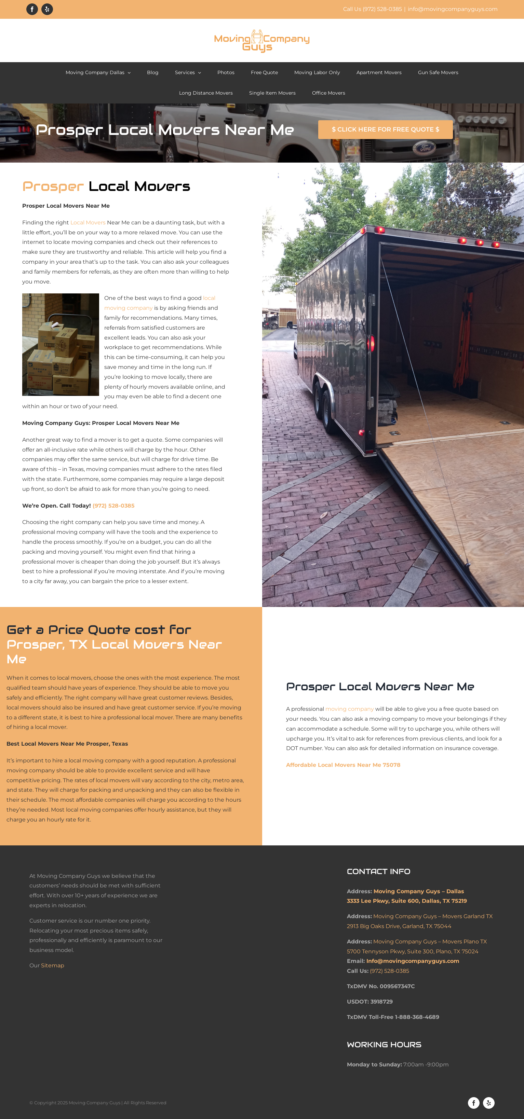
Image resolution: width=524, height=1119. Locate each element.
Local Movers (88, 222)
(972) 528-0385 (114, 505)
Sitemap (52, 965)
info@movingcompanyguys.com (453, 9)
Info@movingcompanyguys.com (412, 961)
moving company (349, 709)
